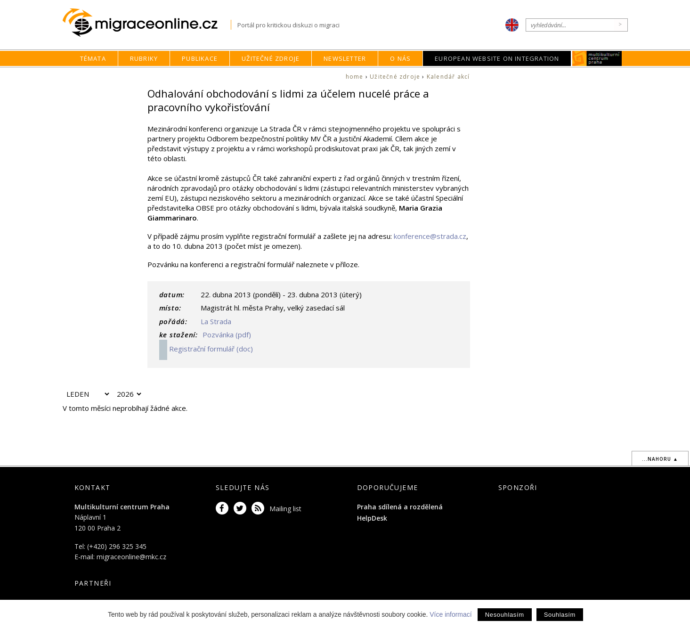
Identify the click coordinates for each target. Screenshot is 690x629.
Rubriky (144, 58)
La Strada (216, 321)
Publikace (200, 58)
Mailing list (285, 508)
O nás (400, 58)
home (355, 77)
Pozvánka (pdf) (226, 334)
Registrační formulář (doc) (206, 348)
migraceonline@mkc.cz (131, 556)
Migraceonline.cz (147, 23)
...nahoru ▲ (660, 459)
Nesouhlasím (504, 614)
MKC (597, 58)
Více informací (450, 614)
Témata (93, 58)
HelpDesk (372, 518)
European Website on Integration (497, 58)
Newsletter (345, 58)
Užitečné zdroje (271, 58)
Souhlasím (560, 614)
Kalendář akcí (448, 77)
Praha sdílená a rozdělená (400, 506)
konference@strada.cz (430, 236)
